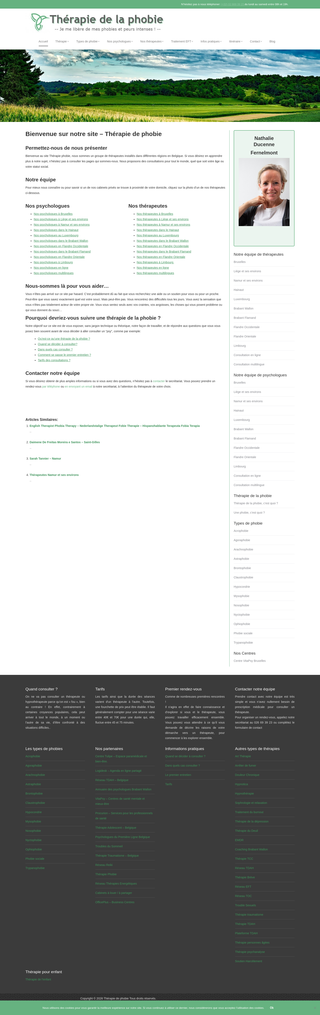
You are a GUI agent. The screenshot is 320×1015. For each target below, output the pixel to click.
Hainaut (239, 289)
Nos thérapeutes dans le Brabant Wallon (163, 240)
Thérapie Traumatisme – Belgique (117, 855)
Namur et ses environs (248, 280)
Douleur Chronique (247, 775)
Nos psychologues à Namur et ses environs (62, 224)
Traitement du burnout (249, 812)
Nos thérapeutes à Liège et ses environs (163, 219)
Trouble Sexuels (245, 905)
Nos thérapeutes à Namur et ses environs (163, 224)
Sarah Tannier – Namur (45, 458)
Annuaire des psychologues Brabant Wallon (123, 789)
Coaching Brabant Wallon (251, 849)
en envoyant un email (78, 386)
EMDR (239, 840)
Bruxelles (240, 262)
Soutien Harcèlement (248, 961)
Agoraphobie (242, 540)
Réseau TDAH (244, 868)
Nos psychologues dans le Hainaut (56, 230)
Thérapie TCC (244, 858)
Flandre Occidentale (247, 327)
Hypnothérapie (244, 793)
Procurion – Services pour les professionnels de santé (124, 816)
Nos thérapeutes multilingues (155, 273)
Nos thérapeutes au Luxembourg (158, 235)
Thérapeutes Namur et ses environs (54, 475)
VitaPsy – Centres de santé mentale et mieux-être (120, 801)
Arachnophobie (243, 549)
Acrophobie (241, 530)
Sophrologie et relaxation (251, 802)
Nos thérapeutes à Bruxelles (155, 214)
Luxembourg (242, 299)
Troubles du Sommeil (109, 846)
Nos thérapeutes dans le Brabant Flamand (164, 251)
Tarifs (168, 784)
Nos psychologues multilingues (53, 273)
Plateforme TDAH (246, 933)
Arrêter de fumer (245, 765)
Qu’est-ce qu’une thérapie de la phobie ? (64, 338)
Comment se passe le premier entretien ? (64, 354)
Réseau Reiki (104, 865)
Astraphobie (241, 558)
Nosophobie (241, 605)
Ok (272, 1007)
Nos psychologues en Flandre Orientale (59, 257)
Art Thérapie (243, 756)
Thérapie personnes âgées (252, 942)
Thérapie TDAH (245, 924)
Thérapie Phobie (106, 874)
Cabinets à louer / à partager (113, 893)
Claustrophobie (243, 577)
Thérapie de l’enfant (38, 979)
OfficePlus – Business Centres (115, 902)
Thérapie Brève (245, 877)
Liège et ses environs (247, 271)
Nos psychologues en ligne (51, 267)
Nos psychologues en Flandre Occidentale (61, 246)
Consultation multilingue (249, 364)
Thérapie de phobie (116, 998)
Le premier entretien (178, 775)
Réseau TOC (243, 896)
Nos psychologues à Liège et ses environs (61, 219)
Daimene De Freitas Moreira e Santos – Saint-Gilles (65, 442)
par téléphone (51, 386)
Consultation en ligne (247, 355)
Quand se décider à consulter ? (185, 756)
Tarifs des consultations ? (54, 360)
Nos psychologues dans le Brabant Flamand (62, 251)
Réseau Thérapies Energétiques (116, 883)
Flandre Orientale (245, 336)
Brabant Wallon (243, 308)
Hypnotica (241, 784)
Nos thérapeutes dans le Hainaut (158, 230)
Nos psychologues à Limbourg (53, 262)
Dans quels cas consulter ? (55, 349)
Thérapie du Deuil (246, 830)
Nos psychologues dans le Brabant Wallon (61, 240)
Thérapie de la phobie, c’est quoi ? (256, 503)
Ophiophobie (242, 624)
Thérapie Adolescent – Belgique (115, 827)
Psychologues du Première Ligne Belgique (122, 837)
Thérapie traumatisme (249, 914)
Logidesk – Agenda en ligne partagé (118, 770)
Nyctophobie (242, 614)
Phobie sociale (243, 633)
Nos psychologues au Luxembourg (56, 235)
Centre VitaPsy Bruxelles (250, 660)
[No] (315, 1008)
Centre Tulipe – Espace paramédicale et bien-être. (121, 759)
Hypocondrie (242, 586)
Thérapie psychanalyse (250, 952)
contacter (159, 381)
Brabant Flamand (245, 317)
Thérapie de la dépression (252, 821)
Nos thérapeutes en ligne (153, 267)
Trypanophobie (243, 642)
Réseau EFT (243, 886)
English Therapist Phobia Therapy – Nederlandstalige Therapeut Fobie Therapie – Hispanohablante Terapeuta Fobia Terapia (115, 425)
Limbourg (240, 345)
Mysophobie (241, 596)
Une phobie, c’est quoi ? (249, 512)
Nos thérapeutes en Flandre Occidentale (163, 246)
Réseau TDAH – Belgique (112, 780)
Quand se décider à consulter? (57, 344)
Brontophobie (242, 568)
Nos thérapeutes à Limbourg (155, 262)
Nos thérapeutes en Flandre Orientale (161, 257)
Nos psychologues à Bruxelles (53, 214)
